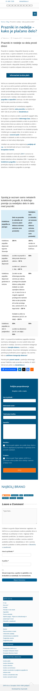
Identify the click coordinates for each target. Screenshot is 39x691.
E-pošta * (5, 561)
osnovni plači (14, 135)
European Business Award (10, 653)
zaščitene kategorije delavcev (16, 355)
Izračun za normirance (9, 668)
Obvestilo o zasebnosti (9, 621)
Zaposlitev (6, 612)
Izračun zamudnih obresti (10, 677)
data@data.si (23, 1)
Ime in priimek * (8, 551)
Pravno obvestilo (7, 614)
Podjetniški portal (7, 640)
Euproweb (24, 689)
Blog (7, 22)
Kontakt (5, 607)
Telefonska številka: (9, 414)
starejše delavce (13, 347)
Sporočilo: (6, 422)
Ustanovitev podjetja (8, 633)
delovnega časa (24, 119)
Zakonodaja (12, 498)
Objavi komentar (19, 580)
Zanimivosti (20, 498)
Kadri (21, 495)
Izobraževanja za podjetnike (10, 636)
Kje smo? (5, 605)
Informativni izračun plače (19, 75)
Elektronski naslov (9, 406)
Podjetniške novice (28, 495)
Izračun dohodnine (8, 663)
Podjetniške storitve (8, 638)
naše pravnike (20, 109)
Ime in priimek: (8, 397)
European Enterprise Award (10, 651)
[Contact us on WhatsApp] (35, 1)
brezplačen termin (7, 150)
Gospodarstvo (15, 495)
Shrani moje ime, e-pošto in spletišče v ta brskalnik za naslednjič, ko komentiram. (17, 574)
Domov (3, 22)
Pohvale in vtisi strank (9, 610)
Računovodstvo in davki (9, 631)
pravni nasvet (14, 360)
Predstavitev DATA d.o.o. (10, 648)
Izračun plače (6, 661)
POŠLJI (19, 470)
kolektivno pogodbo (8, 162)
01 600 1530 (10, 1)
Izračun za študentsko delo (10, 674)
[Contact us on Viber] (32, 1)
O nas (4, 603)
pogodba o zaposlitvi (8, 99)
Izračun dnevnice (7, 665)
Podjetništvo (5, 498)
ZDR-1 (23, 154)
